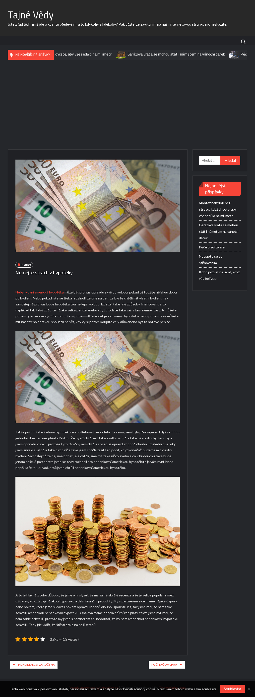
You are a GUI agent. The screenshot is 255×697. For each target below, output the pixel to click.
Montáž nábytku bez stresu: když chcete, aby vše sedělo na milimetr (58, 54)
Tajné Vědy (31, 14)
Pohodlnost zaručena (36, 664)
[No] (248, 689)
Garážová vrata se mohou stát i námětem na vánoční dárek (179, 54)
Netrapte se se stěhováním (210, 259)
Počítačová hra (164, 664)
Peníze (26, 264)
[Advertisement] (127, 104)
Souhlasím (232, 688)
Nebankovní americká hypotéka (39, 292)
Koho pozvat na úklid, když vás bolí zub (219, 275)
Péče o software (212, 247)
